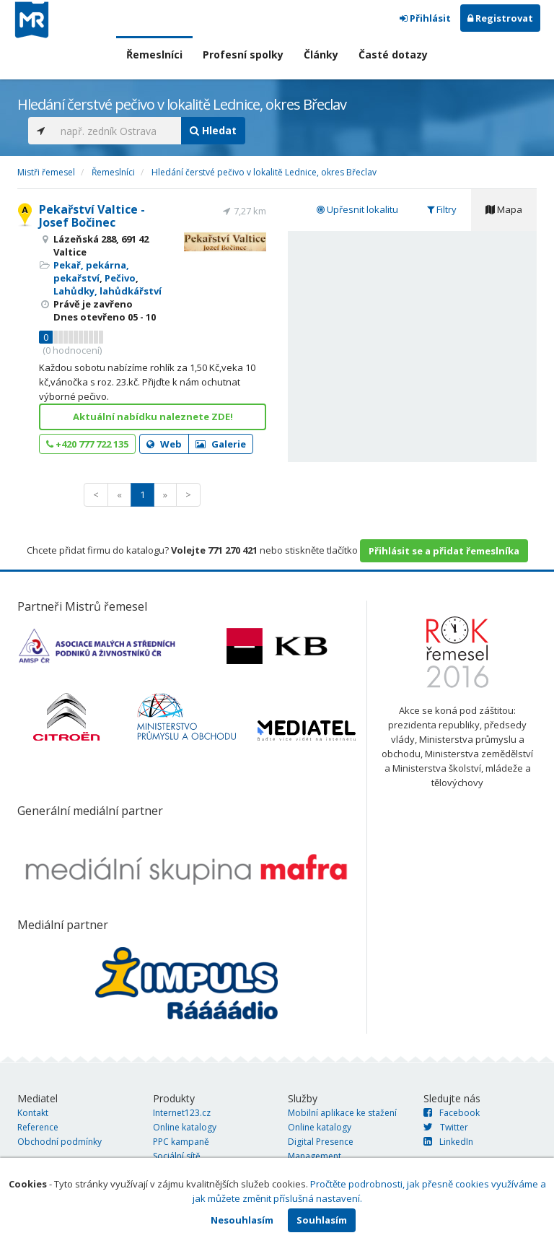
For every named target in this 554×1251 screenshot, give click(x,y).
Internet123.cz (182, 1113)
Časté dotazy (393, 54)
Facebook (451, 1113)
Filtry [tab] (442, 209)
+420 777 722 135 (87, 443)
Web (164, 443)
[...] (117, 130)
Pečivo (120, 277)
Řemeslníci (154, 54)
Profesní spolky (243, 54)
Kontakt (32, 1113)
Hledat (213, 130)
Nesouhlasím (242, 1219)
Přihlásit (425, 18)
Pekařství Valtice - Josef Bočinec (92, 215)
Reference (37, 1127)
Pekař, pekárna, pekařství (91, 271)
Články (321, 54)
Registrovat (500, 18)
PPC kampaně (181, 1142)
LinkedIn (448, 1142)
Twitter (445, 1127)
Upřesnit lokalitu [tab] (357, 209)
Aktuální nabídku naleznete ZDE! (153, 416)
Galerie (220, 443)
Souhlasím (321, 1219)
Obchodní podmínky (59, 1142)
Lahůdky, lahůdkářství (107, 290)
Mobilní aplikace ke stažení (342, 1113)
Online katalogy (184, 1127)
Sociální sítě (177, 1156)
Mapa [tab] (503, 209)
